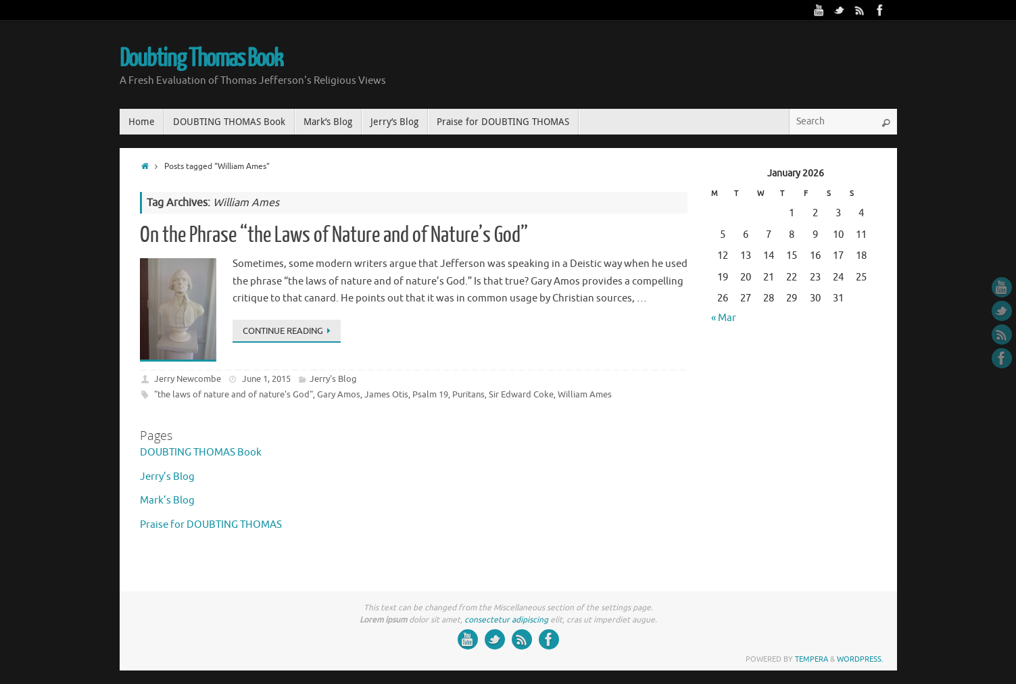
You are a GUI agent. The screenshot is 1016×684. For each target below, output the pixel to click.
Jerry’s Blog (167, 476)
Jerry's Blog (333, 379)
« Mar (723, 318)
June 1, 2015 (266, 379)
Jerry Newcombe (187, 379)
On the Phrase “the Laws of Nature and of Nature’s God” (334, 235)
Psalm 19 (430, 394)
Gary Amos (338, 394)
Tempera (811, 659)
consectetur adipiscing (506, 619)
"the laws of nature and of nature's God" (233, 394)
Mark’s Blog (167, 500)
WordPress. (860, 659)
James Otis (386, 394)
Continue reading (289, 331)
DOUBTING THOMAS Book (201, 452)
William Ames (585, 394)
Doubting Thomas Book (201, 59)
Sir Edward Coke (521, 394)
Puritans (468, 394)
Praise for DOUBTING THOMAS (211, 524)
